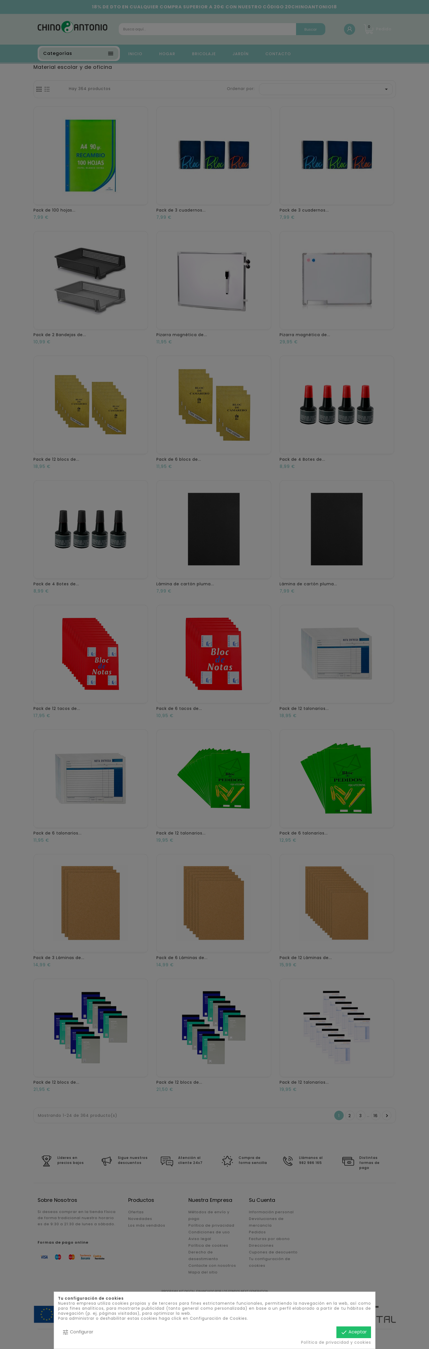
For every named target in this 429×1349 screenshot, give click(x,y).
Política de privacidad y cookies (336, 1342)
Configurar (77, 1332)
